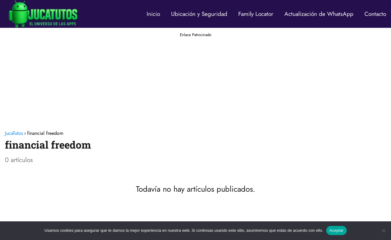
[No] (383, 230)
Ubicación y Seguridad (199, 14)
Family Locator (255, 14)
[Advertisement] (195, 81)
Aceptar (336, 230)
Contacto (375, 14)
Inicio (153, 14)
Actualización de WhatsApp (318, 14)
